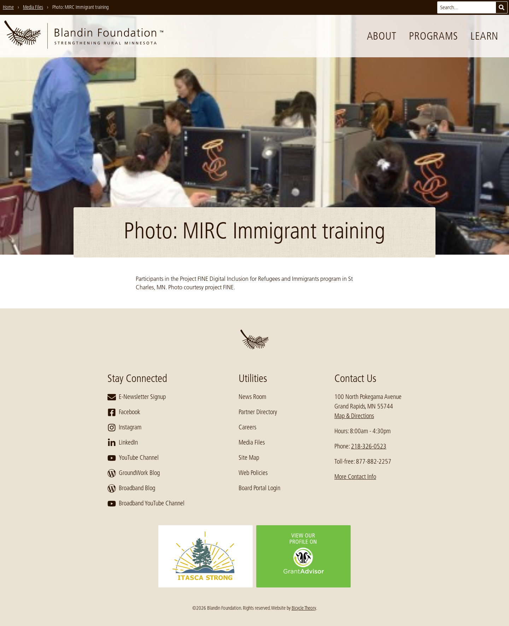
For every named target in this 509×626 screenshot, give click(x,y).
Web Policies (253, 473)
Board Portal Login (259, 488)
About (382, 36)
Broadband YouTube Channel (146, 503)
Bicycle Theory (304, 608)
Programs (433, 36)
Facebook (123, 412)
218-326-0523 (368, 446)
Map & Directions (354, 416)
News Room (252, 397)
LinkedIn (122, 443)
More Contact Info (355, 477)
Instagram (124, 427)
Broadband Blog (131, 488)
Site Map (249, 458)
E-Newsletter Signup (136, 397)
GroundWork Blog (133, 473)
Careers (247, 427)
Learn (484, 36)
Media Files (252, 442)
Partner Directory (258, 412)
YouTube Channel (133, 458)
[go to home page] (83, 36)
